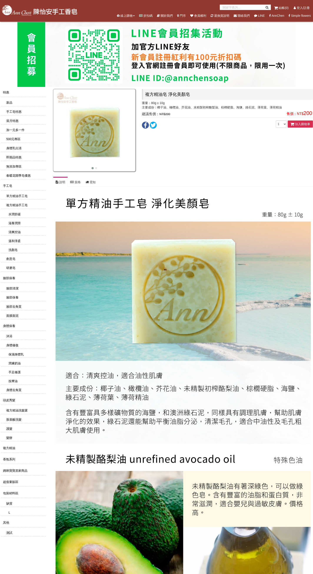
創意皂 (10, 258)
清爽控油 (14, 232)
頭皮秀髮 (8, 400)
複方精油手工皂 (16, 205)
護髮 (8, 428)
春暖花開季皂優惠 (18, 175)
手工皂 (7, 185)
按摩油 (13, 381)
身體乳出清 (13, 148)
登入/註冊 (302, 8)
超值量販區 (10, 482)
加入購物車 (300, 124)
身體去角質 (13, 390)
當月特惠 (11, 121)
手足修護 (14, 372)
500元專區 (12, 139)
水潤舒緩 (14, 214)
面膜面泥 (11, 315)
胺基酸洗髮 (13, 419)
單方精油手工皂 (16, 196)
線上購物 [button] (126, 15)
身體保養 (8, 326)
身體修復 (11, 345)
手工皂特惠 (13, 111)
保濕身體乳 (16, 354)
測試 (8, 532)
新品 (8, 102)
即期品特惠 (13, 157)
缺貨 (8, 503)
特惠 (5, 92)
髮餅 (8, 438)
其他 (5, 522)
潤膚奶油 (14, 363)
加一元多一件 (15, 130)
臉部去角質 (13, 306)
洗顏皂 (13, 250)
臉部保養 (8, 278)
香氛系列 (8, 459)
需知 (91, 182)
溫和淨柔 (14, 241)
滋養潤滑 (14, 223)
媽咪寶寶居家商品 (14, 470)
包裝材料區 (10, 493)
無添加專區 (13, 166)
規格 (75, 182)
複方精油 (8, 448)
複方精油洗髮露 (16, 410)
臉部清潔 (11, 288)
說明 (60, 182)
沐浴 (8, 336)
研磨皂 (10, 268)
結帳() (281, 8)
